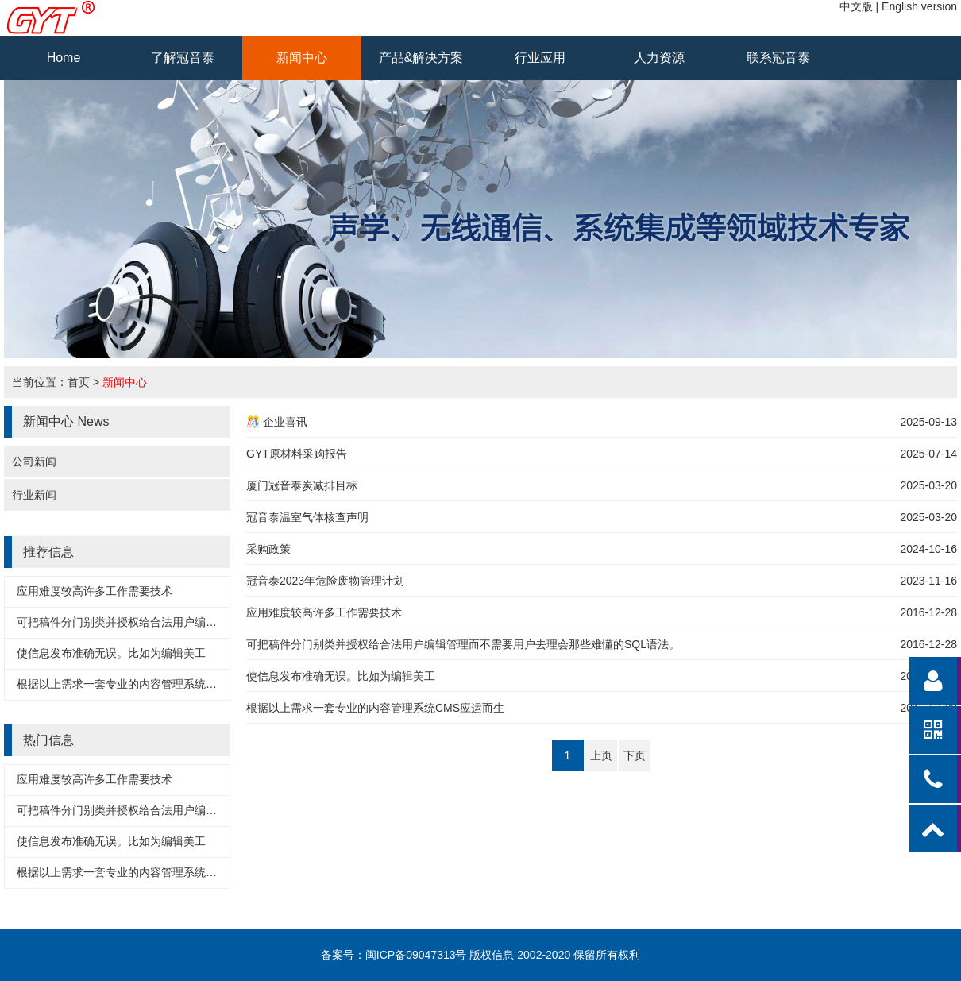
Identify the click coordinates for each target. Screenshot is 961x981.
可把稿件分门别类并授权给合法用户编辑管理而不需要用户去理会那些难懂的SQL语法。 (463, 644)
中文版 (856, 6)
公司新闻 (34, 461)
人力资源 (659, 57)
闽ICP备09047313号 (416, 954)
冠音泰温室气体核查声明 (307, 517)
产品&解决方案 (421, 57)
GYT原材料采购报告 (296, 453)
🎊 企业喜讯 (276, 421)
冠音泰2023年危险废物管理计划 (325, 580)
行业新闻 (34, 495)
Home (64, 57)
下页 (634, 755)
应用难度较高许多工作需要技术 (94, 591)
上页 (601, 755)
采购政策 (268, 549)
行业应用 (540, 57)
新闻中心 (301, 57)
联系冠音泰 (778, 57)
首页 (79, 382)
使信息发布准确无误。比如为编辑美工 (111, 653)
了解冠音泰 (182, 57)
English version (919, 6)
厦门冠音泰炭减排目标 (301, 485)
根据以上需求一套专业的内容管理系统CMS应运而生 (146, 684)
